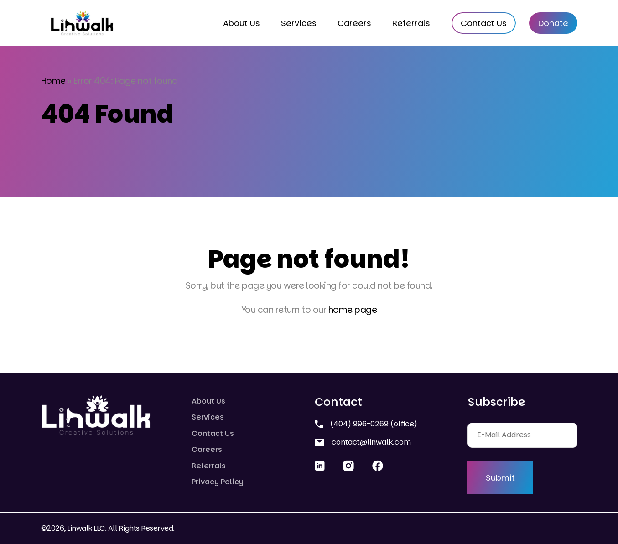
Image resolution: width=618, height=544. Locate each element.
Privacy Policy (218, 482)
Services (299, 23)
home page (352, 310)
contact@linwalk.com (363, 442)
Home (53, 81)
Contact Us (484, 23)
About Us (241, 23)
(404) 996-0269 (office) (366, 424)
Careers (354, 23)
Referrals (411, 23)
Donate (553, 23)
